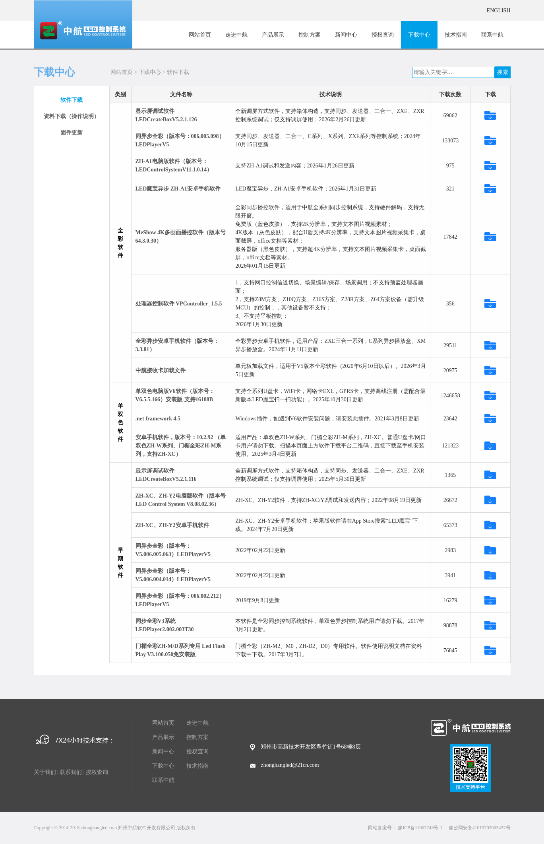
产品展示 (273, 35)
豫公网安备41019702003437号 (480, 827)
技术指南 (456, 35)
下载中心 (419, 35)
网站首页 (200, 35)
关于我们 (45, 772)
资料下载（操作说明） (71, 116)
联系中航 (492, 35)
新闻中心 (346, 35)
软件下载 (178, 72)
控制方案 (309, 35)
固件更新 (71, 133)
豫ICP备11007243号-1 (420, 827)
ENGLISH (499, 11)
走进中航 (236, 35)
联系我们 (71, 772)
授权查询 (383, 35)
